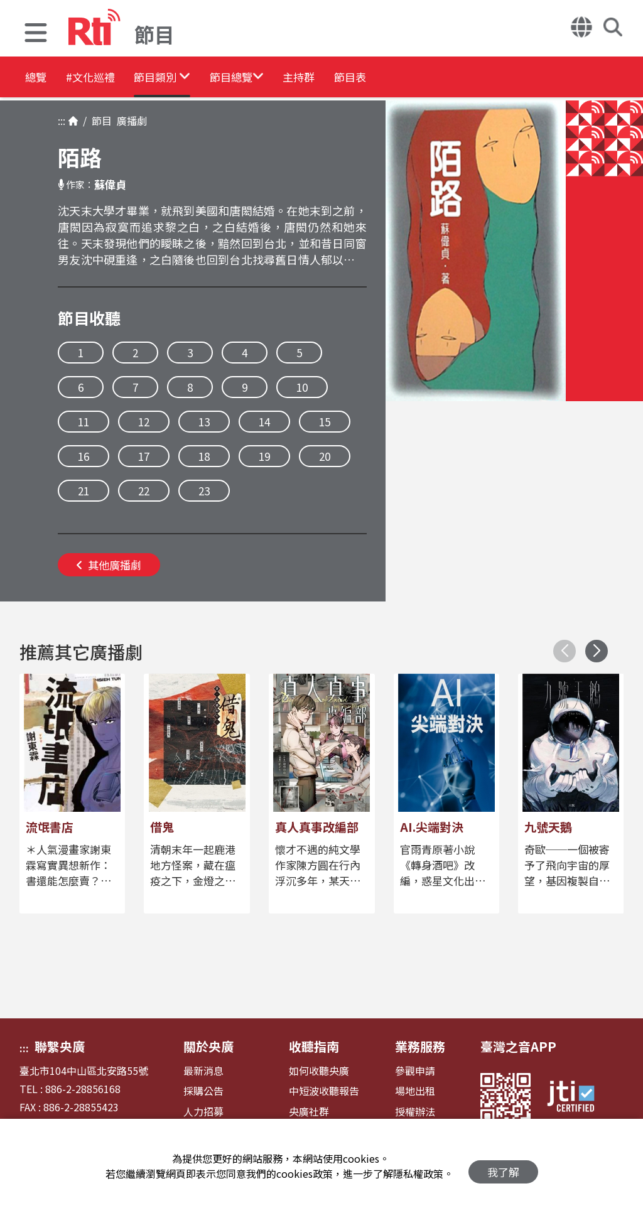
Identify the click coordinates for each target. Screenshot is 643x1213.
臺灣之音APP (518, 1046)
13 (204, 421)
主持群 (378, 78)
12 (143, 421)
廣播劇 (129, 120)
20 (324, 456)
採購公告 (203, 1091)
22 (143, 491)
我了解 (503, 1166)
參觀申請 (415, 1071)
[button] (35, 34)
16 (83, 456)
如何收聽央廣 (319, 1071)
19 (264, 456)
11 (83, 421)
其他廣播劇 (109, 565)
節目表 (447, 78)
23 (204, 491)
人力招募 (203, 1112)
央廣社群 (309, 1112)
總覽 (37, 78)
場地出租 (415, 1091)
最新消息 (203, 1071)
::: (61, 120)
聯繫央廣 (60, 1046)
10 (302, 387)
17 (143, 456)
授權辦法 (415, 1112)
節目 (99, 120)
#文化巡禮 (110, 78)
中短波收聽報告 (324, 1091)
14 (264, 421)
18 (204, 456)
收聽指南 (314, 1046)
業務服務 (420, 1046)
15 (324, 421)
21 (83, 491)
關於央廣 (208, 1046)
